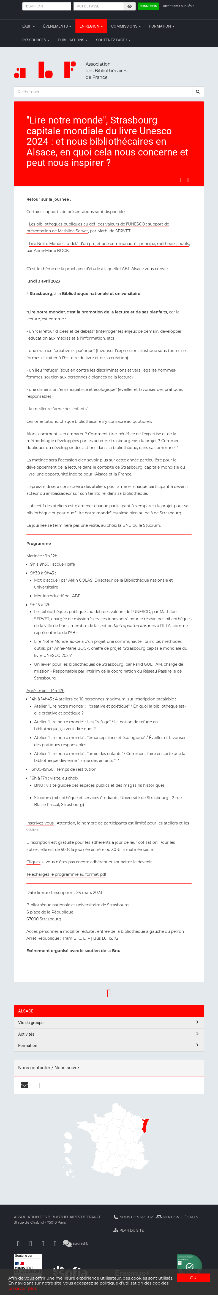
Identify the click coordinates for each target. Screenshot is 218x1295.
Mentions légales (177, 1217)
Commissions (126, 26)
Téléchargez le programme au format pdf (66, 874)
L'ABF (28, 26)
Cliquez (33, 861)
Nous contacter (133, 1217)
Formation (162, 26)
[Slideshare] (55, 1243)
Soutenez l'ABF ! (113, 40)
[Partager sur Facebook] (179, 180)
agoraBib (76, 1243)
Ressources (36, 40)
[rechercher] (198, 91)
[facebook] (39, 1085)
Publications (73, 40)
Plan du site (128, 1230)
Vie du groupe (109, 1022)
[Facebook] (18, 1243)
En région (91, 26)
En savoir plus (22, 1288)
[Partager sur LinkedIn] (188, 180)
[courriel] (24, 1085)
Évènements (57, 26)
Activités (109, 1034)
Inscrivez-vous (40, 823)
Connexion (148, 6)
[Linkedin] (30, 1243)
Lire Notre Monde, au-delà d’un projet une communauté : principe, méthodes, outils (109, 243)
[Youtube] (43, 1243)
